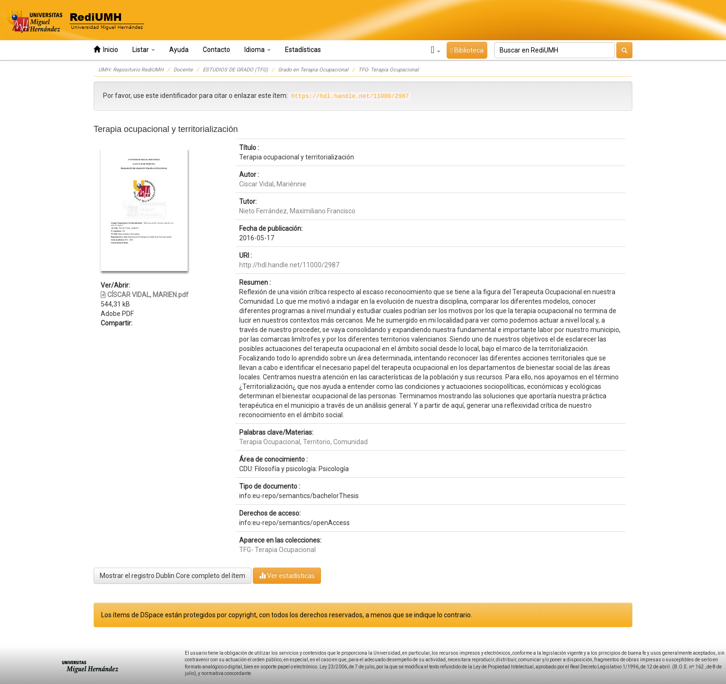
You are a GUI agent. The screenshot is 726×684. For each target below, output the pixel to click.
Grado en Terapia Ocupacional (313, 70)
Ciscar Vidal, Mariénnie (272, 184)
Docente (183, 70)
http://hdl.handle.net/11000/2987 (289, 265)
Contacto (216, 49)
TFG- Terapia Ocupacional (388, 70)
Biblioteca (467, 50)
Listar (143, 49)
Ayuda (179, 49)
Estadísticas (303, 49)
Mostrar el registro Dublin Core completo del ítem (172, 575)
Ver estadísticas (287, 575)
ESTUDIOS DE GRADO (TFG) (235, 70)
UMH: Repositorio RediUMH (131, 70)
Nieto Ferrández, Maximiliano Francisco (297, 211)
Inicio (106, 49)
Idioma (257, 49)
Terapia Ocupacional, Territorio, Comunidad (303, 442)
